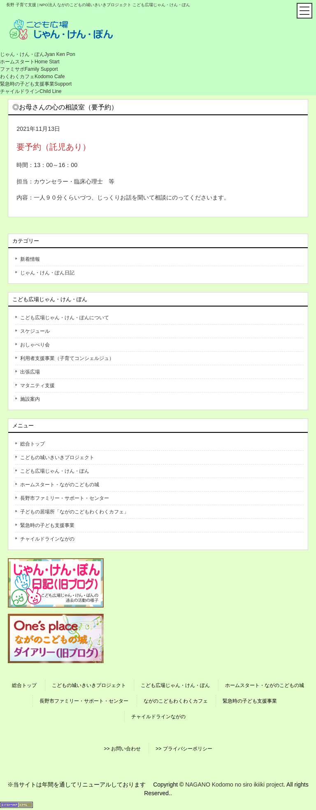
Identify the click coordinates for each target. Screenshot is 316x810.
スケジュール (35, 331)
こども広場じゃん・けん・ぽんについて (64, 317)
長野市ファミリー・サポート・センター (64, 498)
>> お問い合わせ (122, 749)
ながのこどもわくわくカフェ (176, 701)
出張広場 (30, 372)
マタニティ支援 (37, 385)
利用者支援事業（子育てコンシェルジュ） (67, 358)
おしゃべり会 (35, 345)
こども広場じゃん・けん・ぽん (54, 471)
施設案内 (30, 399)
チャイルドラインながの (47, 539)
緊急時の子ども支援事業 (47, 525)
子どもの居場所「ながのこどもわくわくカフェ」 (74, 512)
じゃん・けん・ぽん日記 (47, 273)
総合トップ (32, 444)
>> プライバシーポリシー (184, 749)
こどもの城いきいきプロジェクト (57, 457)
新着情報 (30, 259)
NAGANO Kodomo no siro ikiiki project (234, 784)
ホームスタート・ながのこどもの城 (59, 484)
